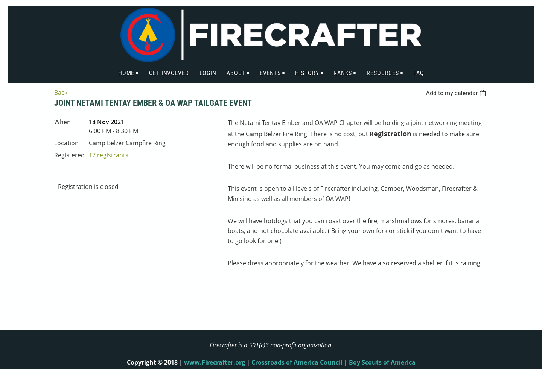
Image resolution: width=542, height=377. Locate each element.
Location (66, 143)
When (62, 122)
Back (60, 92)
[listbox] (457, 93)
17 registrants (108, 155)
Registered (69, 155)
